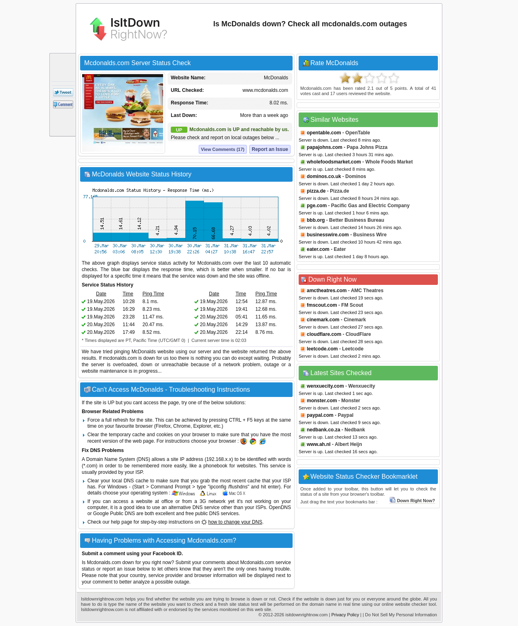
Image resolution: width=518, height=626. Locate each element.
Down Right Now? (412, 500)
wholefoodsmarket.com (334, 162)
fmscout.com (322, 305)
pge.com (317, 205)
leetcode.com (322, 349)
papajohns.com (324, 147)
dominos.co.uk (324, 176)
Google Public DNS (114, 513)
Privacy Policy (345, 614)
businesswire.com (328, 235)
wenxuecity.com (325, 386)
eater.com (318, 249)
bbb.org (316, 220)
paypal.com (320, 415)
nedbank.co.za (323, 430)
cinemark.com (323, 320)
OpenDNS (280, 507)
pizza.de (316, 191)
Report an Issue (270, 149)
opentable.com (324, 133)
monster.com (322, 400)
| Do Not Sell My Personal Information (400, 614)
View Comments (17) (222, 149)
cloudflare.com (324, 334)
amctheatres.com (327, 290)
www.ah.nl (319, 444)
